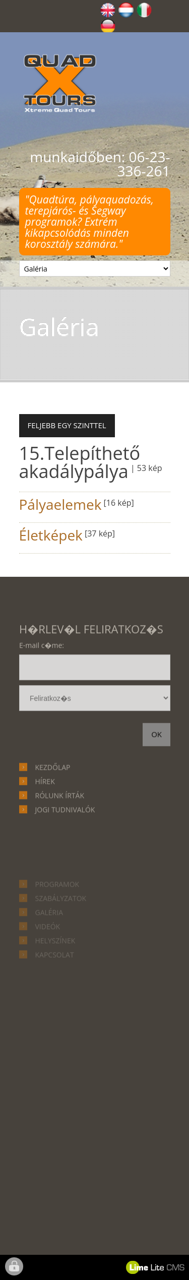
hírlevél (94, 728)
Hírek (45, 809)
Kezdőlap (53, 794)
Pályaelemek (60, 504)
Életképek (51, 535)
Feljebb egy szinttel (67, 425)
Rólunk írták (59, 823)
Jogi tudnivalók (65, 837)
